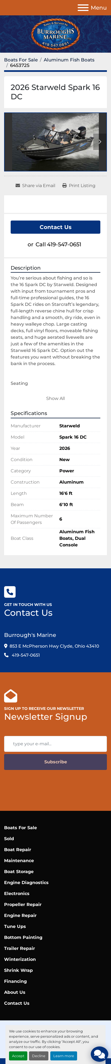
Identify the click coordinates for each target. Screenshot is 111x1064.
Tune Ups (15, 926)
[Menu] (83, 7)
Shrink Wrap (18, 970)
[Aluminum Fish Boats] (69, 60)
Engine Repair (20, 915)
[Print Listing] (79, 185)
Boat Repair (17, 849)
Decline (38, 1056)
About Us (14, 992)
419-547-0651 (64, 244)
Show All (55, 398)
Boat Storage (19, 871)
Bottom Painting (23, 937)
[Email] (55, 744)
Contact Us (56, 227)
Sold (9, 838)
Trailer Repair (19, 948)
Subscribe (55, 761)
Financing (15, 981)
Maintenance (19, 860)
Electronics (17, 893)
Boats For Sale (20, 827)
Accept (18, 1056)
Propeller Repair (23, 904)
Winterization (20, 959)
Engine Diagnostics (26, 882)
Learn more (63, 1056)
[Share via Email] (35, 185)
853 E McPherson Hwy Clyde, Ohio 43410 (54, 646)
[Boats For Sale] (21, 60)
